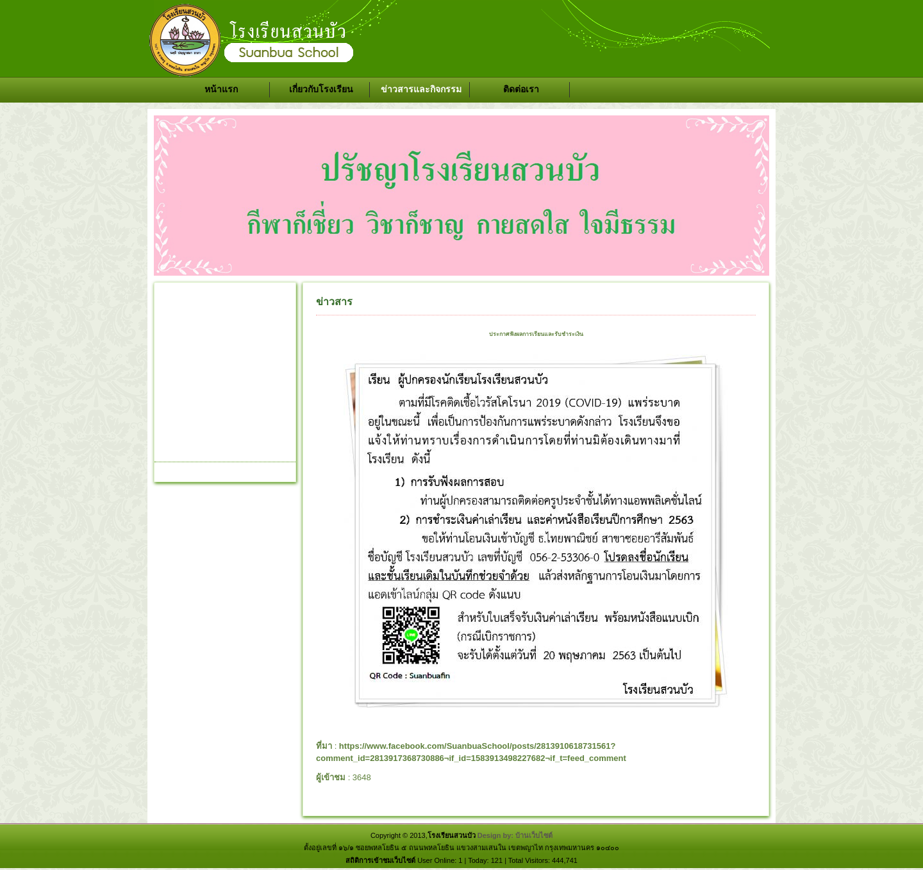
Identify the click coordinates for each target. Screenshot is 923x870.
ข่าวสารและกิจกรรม (421, 89)
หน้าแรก (221, 89)
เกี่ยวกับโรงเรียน (321, 89)
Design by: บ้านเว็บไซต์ (515, 835)
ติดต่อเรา (521, 89)
